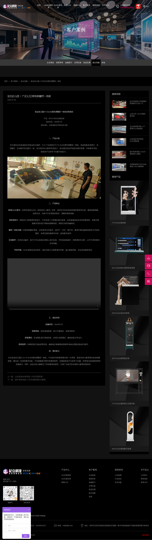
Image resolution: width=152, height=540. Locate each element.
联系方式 (144, 483)
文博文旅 (78, 63)
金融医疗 (67, 63)
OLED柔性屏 (58, 6)
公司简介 (144, 476)
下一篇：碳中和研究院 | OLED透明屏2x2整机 (26, 381)
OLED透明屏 (48, 6)
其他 (108, 63)
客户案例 (86, 5)
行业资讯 (118, 479)
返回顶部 (145, 536)
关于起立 (105, 5)
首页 (39, 5)
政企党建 (99, 63)
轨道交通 (88, 63)
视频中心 (77, 5)
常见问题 (118, 483)
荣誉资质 (144, 479)
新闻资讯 (96, 5)
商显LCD (67, 5)
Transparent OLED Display (35, 516)
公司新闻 (118, 476)
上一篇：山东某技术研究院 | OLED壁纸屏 (25, 377)
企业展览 (46, 63)
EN (147, 6)
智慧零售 (56, 63)
